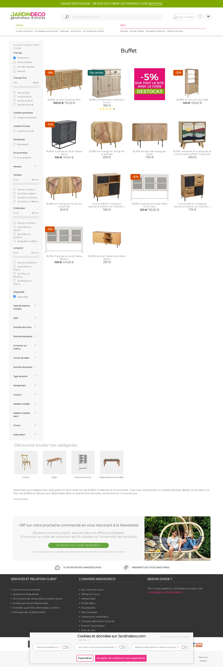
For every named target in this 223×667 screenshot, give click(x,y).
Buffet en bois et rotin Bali (192, 99)
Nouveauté (20, 144)
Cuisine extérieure (24, 31)
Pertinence (23, 57)
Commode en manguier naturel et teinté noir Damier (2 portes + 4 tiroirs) (192, 206)
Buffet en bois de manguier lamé (149, 153)
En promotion (22, 157)
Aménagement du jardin (46, 31)
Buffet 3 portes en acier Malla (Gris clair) (149, 205)
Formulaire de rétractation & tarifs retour (38, 598)
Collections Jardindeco (95, 616)
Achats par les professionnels (30, 603)
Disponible (20, 296)
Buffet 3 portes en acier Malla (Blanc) (64, 257)
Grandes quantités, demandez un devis (36, 607)
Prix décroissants (26, 66)
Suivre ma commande (26, 589)
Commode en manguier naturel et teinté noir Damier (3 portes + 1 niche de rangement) (107, 206)
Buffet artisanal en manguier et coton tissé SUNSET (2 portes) (192, 153)
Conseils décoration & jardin (98, 621)
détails (84, 639)
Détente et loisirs (175, 31)
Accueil (17, 45)
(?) (59, 647)
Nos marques (89, 612)
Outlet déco (88, 603)
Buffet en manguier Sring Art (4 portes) (64, 205)
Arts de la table (137, 31)
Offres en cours (90, 594)
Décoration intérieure (155, 31)
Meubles (124, 31)
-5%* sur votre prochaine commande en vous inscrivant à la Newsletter (78, 525)
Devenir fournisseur (93, 625)
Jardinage (64, 31)
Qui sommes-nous (92, 589)
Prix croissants (24, 62)
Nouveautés (88, 607)
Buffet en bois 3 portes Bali (64, 99)
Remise (21, 71)
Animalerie (76, 31)
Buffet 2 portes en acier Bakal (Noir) (64, 153)
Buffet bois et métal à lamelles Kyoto (106, 257)
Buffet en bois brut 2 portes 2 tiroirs (107, 101)
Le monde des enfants (93, 31)
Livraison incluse (23, 130)
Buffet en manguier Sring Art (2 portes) (107, 153)
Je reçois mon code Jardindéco (78, 545)
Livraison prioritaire (24, 117)
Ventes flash (88, 598)
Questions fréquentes (26, 594)
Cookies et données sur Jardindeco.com (111, 636)
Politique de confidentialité (29, 612)
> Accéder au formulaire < (164, 592)
